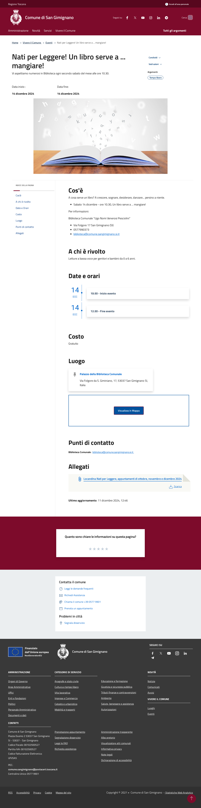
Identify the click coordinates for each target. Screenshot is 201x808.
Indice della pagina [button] (25, 185)
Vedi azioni (156, 64)
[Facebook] (122, 17)
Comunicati (154, 687)
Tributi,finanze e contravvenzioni (118, 692)
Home (15, 42)
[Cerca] (189, 17)
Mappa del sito (63, 792)
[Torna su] (191, 798)
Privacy (37, 792)
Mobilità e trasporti (65, 709)
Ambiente (106, 698)
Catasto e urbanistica (66, 704)
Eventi (49, 42)
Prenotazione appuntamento (70, 732)
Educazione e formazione (114, 681)
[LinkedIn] (153, 17)
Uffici (11, 693)
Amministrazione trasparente (117, 732)
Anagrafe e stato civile (67, 681)
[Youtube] (137, 17)
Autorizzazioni (108, 709)
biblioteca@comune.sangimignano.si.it (96, 234)
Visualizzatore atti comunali (116, 743)
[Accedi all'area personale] (177, 4)
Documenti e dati (17, 715)
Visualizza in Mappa (129, 410)
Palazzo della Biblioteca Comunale (101, 374)
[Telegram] (161, 17)
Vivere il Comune (32, 42)
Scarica (175, 486)
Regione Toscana (17, 4)
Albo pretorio (108, 737)
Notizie (151, 681)
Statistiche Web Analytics (179, 792)
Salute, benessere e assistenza (117, 704)
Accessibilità (23, 792)
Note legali (107, 754)
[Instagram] (145, 17)
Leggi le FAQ (61, 743)
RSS (10, 792)
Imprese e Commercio (66, 698)
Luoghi (151, 708)
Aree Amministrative (19, 687)
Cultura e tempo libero (67, 687)
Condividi (155, 58)
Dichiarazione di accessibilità (116, 760)
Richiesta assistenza (65, 749)
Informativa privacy (111, 749)
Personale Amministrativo (22, 709)
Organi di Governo (17, 681)
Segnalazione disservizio (68, 737)
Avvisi (151, 693)
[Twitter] (130, 17)
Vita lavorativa (62, 693)
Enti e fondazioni (17, 698)
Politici (11, 704)
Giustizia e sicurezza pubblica (116, 687)
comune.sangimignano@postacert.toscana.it (32, 769)
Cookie (48, 792)
